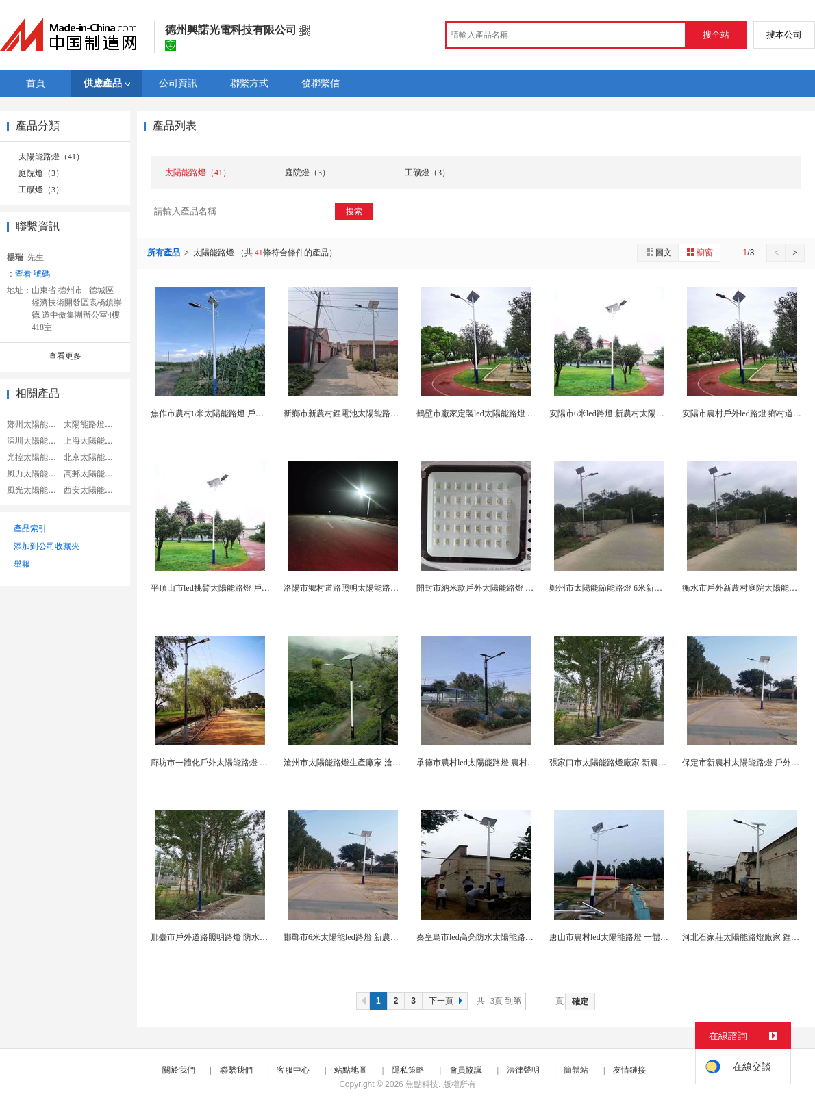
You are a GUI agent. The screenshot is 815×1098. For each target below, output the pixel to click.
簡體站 (576, 1070)
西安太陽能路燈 (92, 490)
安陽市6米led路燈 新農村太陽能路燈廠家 (623, 413)
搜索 (354, 211)
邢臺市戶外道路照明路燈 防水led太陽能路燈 (231, 937)
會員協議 (465, 1070)
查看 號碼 (32, 274)
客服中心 (293, 1070)
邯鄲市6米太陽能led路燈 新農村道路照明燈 (362, 937)
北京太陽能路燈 (92, 457)
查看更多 (65, 356)
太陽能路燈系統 (92, 424)
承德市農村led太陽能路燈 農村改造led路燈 (493, 762)
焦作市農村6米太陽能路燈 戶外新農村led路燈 (233, 413)
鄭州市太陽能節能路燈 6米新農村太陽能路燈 (630, 588)
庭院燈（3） (41, 173)
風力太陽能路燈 (35, 473)
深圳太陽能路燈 (35, 441)
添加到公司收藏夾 (46, 546)
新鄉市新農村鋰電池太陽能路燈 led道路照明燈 (368, 413)
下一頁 (447, 1001)
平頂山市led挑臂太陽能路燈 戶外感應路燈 (227, 588)
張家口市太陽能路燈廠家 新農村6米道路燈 (626, 762)
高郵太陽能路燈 (92, 473)
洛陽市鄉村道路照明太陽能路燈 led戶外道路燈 (368, 588)
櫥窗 (699, 252)
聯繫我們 (236, 1070)
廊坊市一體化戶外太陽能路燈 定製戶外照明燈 (234, 762)
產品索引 (30, 528)
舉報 (22, 564)
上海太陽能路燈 (92, 441)
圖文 (658, 252)
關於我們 (178, 1070)
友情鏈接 (629, 1070)
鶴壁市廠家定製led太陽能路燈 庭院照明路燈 (496, 413)
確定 (580, 1001)
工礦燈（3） (41, 189)
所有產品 (164, 252)
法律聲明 (523, 1070)
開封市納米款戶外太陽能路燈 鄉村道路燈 (491, 588)
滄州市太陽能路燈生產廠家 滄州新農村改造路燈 (371, 762)
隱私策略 (408, 1070)
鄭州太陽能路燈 (35, 424)
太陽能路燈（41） (51, 157)
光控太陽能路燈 (35, 457)
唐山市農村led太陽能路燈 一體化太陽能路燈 (629, 937)
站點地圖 (350, 1070)
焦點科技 (421, 1084)
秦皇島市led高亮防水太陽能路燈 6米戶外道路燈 (502, 937)
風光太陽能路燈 (35, 490)
